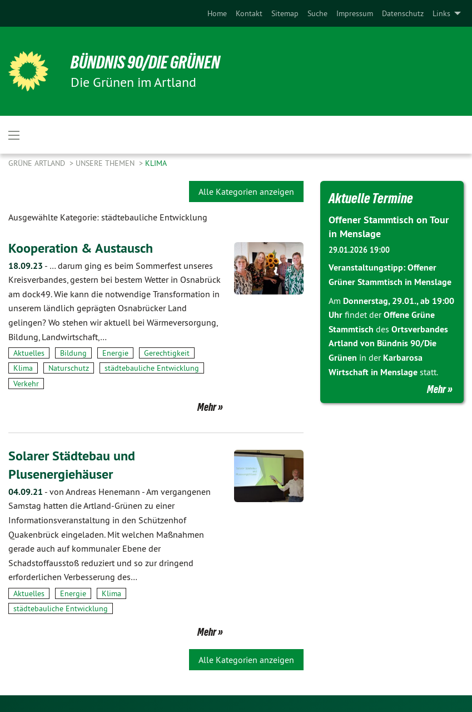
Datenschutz (403, 13)
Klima (156, 163)
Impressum (354, 13)
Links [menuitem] (441, 13)
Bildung (73, 353)
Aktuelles (28, 353)
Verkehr (26, 384)
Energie (115, 353)
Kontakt (249, 13)
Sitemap (285, 13)
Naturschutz (68, 368)
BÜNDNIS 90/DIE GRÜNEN (145, 62)
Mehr (206, 407)
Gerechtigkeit (167, 353)
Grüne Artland (37, 163)
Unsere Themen (106, 163)
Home (217, 13)
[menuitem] (217, 13)
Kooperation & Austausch (80, 248)
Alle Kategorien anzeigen (246, 191)
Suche (317, 13)
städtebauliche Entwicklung (152, 368)
